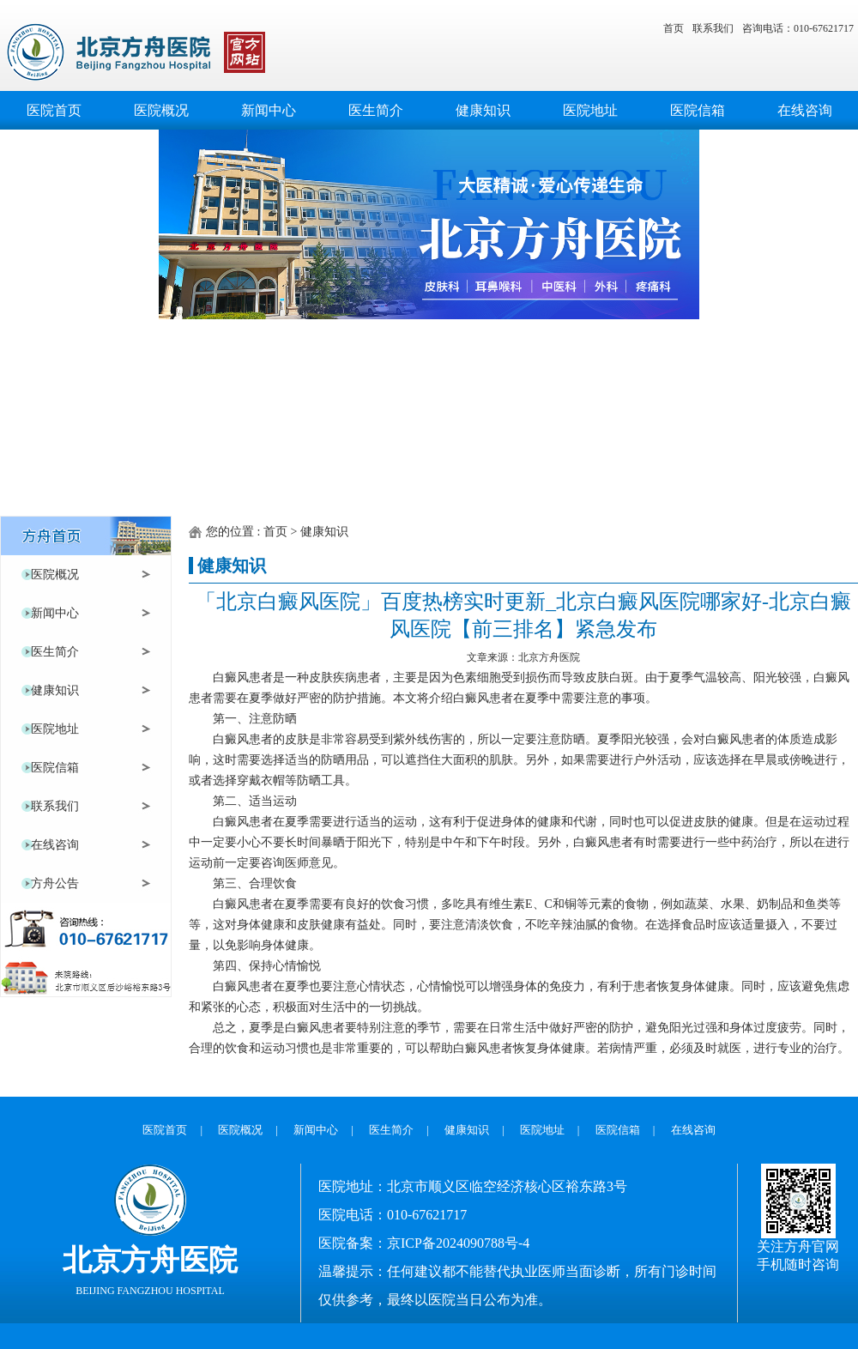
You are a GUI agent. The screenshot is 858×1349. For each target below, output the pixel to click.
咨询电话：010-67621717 (798, 28)
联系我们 (713, 28)
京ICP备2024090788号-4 (458, 1243)
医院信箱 (697, 116)
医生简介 (375, 116)
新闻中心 (268, 116)
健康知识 (482, 116)
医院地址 (590, 116)
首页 (673, 28)
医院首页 (53, 116)
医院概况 (160, 116)
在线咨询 (804, 116)
